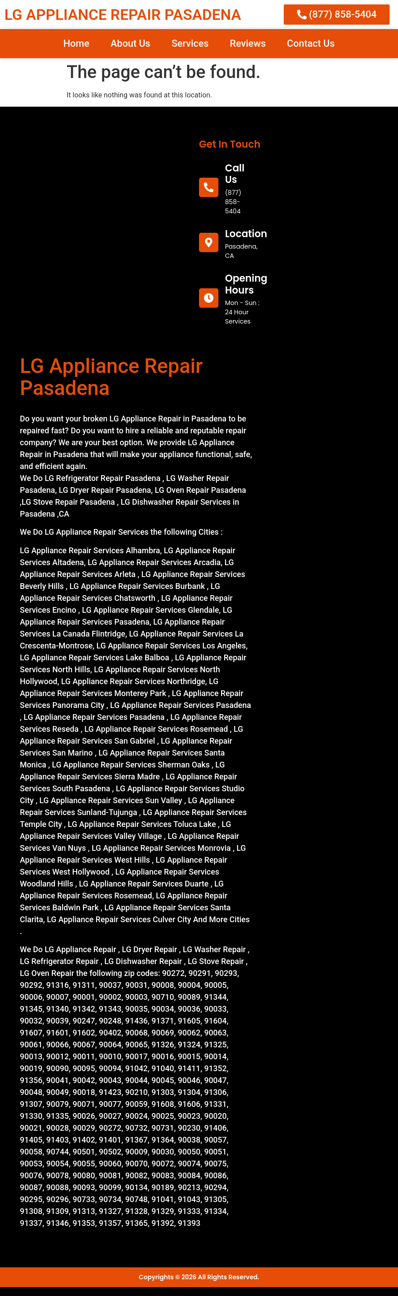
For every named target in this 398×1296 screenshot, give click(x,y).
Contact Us (310, 43)
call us (234, 173)
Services (190, 43)
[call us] (208, 187)
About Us (130, 43)
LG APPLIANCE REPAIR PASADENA (122, 14)
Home (76, 43)
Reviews (248, 43)
